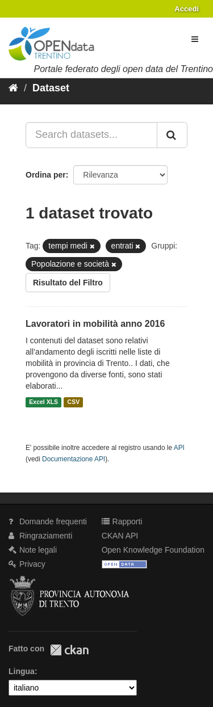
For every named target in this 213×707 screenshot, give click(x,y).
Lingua (22, 671)
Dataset (50, 88)
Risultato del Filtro (68, 282)
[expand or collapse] (194, 39)
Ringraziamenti (40, 535)
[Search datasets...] (91, 135)
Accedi (186, 9)
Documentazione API (73, 459)
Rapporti (122, 521)
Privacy (27, 564)
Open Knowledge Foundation (153, 549)
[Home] (13, 88)
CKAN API (120, 535)
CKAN (69, 650)
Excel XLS (43, 402)
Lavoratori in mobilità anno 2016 (95, 324)
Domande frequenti (48, 521)
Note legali (33, 549)
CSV (74, 402)
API (179, 448)
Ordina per (46, 174)
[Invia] (172, 135)
